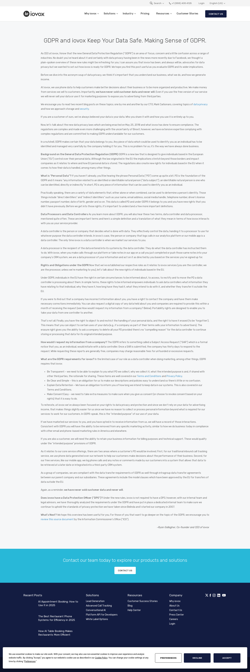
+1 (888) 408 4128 (180, 3)
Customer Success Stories (143, 601)
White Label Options (97, 619)
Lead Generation (95, 601)
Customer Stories (187, 13)
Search (155, 3)
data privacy (200, 104)
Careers (173, 619)
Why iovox (90, 13)
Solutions (109, 13)
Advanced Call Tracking (99, 605)
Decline (197, 658)
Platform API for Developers (102, 614)
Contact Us (216, 14)
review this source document (57, 519)
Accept (227, 658)
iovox (34, 14)
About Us (174, 605)
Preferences (168, 658)
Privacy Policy (174, 376)
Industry (128, 13)
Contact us (125, 570)
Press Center (176, 614)
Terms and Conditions (149, 376)
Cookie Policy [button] (101, 658)
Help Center (134, 610)
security (84, 108)
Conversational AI (96, 610)
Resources (162, 13)
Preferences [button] (29, 661)
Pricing (145, 13)
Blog (130, 605)
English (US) (216, 3)
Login (202, 3)
